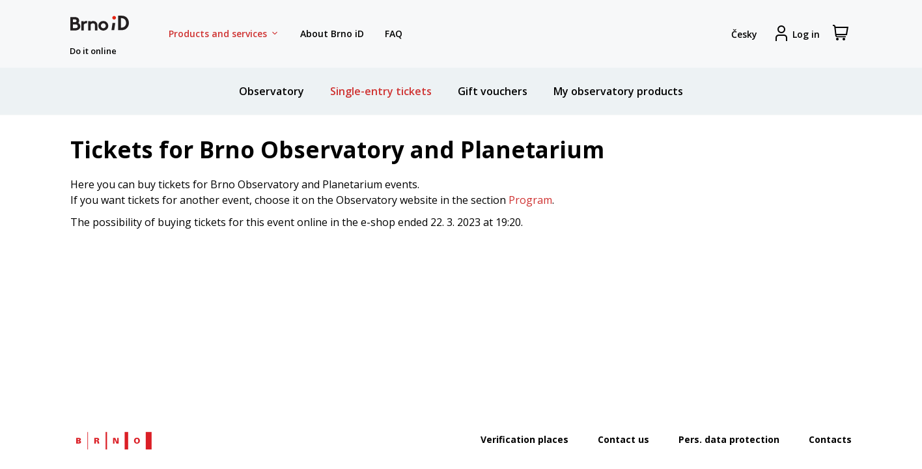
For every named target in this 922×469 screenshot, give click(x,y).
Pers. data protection (728, 439)
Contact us (623, 439)
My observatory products (618, 91)
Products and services (224, 33)
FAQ (393, 33)
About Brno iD (332, 33)
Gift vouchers (492, 91)
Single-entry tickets (381, 91)
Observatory (271, 91)
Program (530, 200)
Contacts (830, 439)
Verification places (524, 439)
